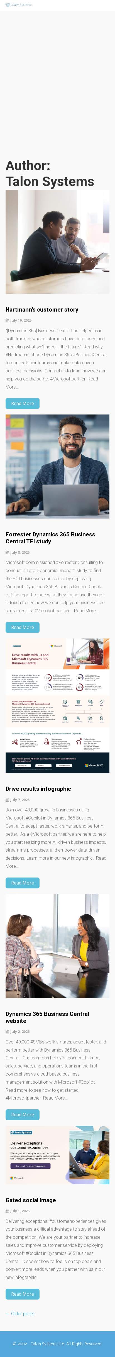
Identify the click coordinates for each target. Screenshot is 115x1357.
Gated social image (31, 1200)
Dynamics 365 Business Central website (47, 1017)
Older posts (20, 1313)
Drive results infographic (38, 788)
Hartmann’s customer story (42, 309)
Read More (22, 403)
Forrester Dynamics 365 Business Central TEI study (50, 538)
